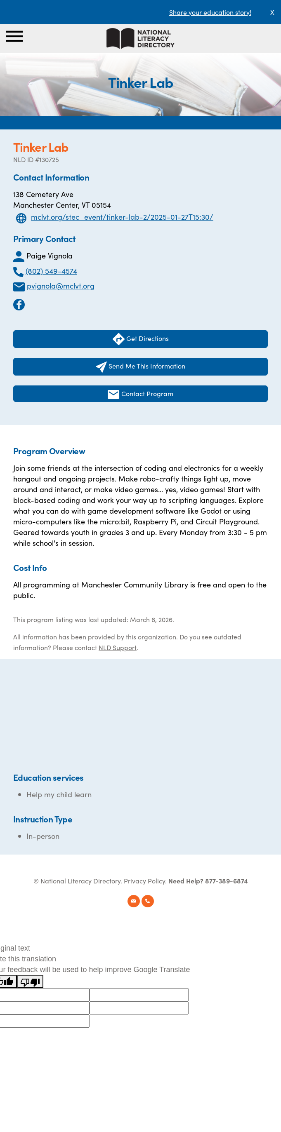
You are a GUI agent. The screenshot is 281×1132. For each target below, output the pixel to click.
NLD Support (118, 647)
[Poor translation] (30, 981)
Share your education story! (210, 11)
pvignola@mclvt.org (60, 285)
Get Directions (141, 339)
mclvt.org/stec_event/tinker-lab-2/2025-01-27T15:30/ (122, 216)
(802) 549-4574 (51, 270)
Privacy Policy (144, 880)
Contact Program (140, 394)
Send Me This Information (140, 367)
